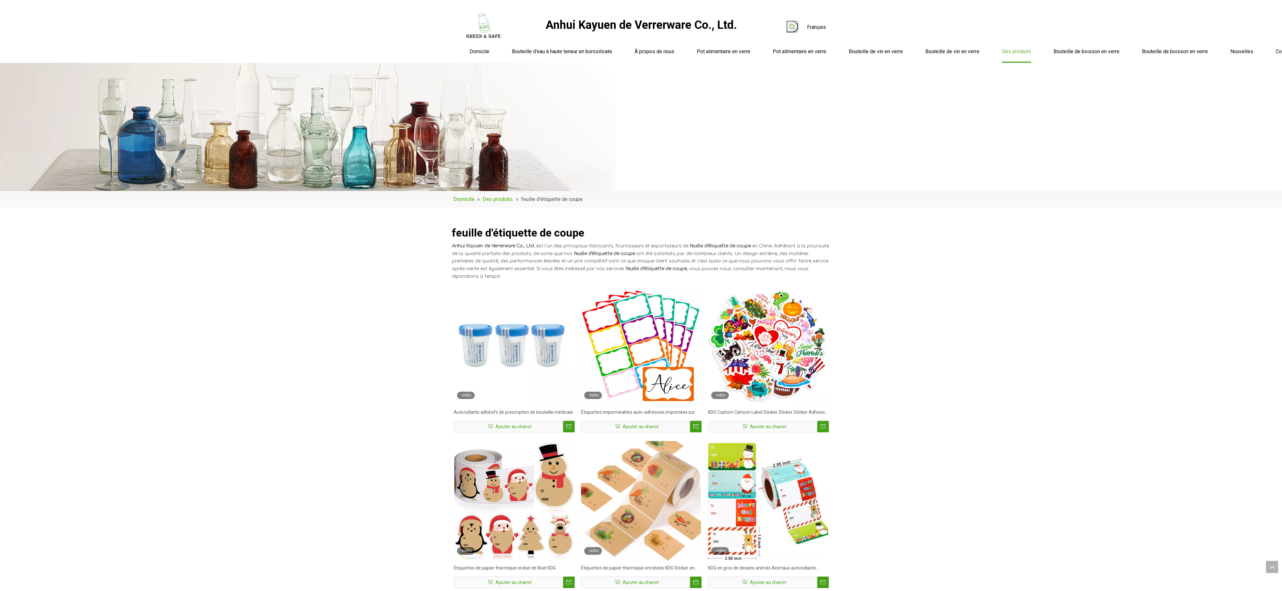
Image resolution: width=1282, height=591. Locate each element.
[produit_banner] (307, 127)
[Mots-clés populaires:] (792, 26)
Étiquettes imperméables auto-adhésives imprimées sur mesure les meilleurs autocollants (638, 413)
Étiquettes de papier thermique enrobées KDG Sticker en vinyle (638, 568)
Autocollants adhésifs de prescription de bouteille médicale (513, 412)
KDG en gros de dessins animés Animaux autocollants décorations (762, 568)
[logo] (484, 25)
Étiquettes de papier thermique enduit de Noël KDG (505, 567)
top (1272, 567)
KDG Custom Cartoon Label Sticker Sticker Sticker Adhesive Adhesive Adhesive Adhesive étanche (768, 413)
